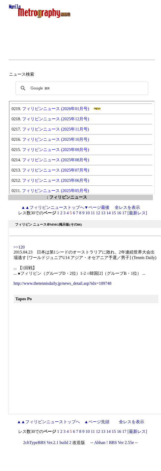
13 (103, 213)
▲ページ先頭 (96, 422)
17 (124, 213)
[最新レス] (137, 213)
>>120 (19, 247)
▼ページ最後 (96, 207)
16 (119, 213)
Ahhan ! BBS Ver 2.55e (114, 442)
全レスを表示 (127, 207)
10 (87, 213)
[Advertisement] (82, 45)
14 (108, 213)
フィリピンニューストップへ (52, 207)
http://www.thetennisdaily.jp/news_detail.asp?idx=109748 (63, 283)
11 (93, 213)
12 (98, 213)
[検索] (81, 88)
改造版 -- (82, 442)
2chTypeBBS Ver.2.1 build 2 (47, 442)
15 (114, 213)
